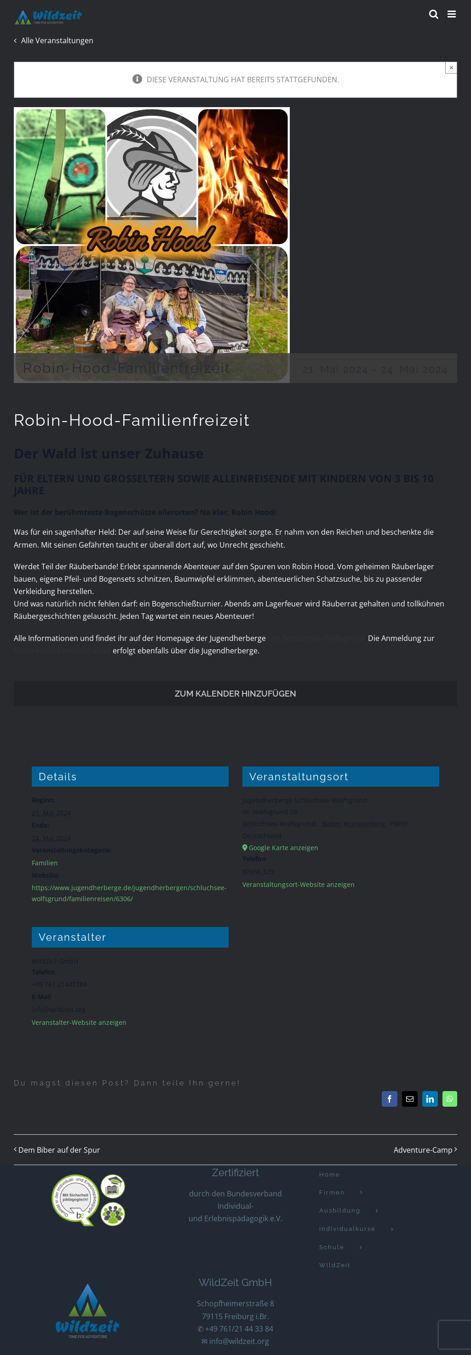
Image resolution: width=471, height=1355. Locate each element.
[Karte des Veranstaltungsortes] (340, 960)
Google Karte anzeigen (283, 847)
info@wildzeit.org (239, 1341)
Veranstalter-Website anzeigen (79, 1022)
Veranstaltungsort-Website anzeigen (298, 884)
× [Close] (451, 67)
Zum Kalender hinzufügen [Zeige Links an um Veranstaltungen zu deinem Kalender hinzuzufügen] (235, 693)
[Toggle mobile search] (433, 14)
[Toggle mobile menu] (452, 14)
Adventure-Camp (423, 1150)
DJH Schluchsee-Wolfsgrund (315, 638)
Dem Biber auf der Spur (59, 1150)
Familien (45, 862)
